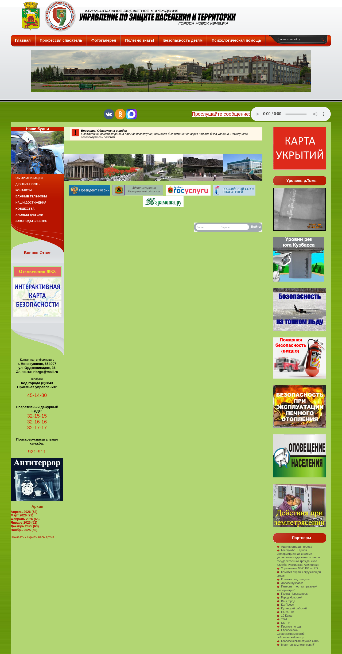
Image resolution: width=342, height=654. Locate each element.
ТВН (282, 619)
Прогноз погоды (289, 626)
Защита (126, 16)
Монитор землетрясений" (296, 644)
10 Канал (285, 615)
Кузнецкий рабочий (292, 608)
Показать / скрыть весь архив (32, 537)
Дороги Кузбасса (290, 583)
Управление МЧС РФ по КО (297, 568)
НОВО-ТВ (285, 611)
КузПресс (285, 604)
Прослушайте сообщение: (221, 114)
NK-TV (283, 622)
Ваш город (286, 601)
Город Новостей (289, 597)
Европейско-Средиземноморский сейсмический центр (291, 633)
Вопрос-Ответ (37, 253)
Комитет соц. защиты (293, 579)
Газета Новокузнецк (292, 593)
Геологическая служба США (298, 641)
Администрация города (294, 546)
